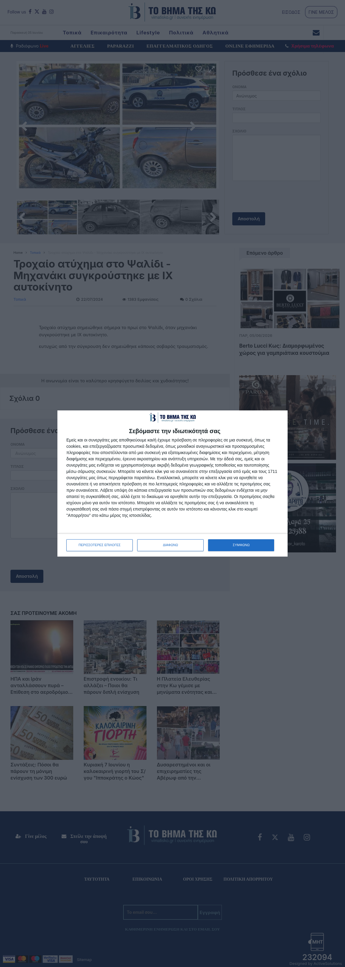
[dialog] (172, 483)
